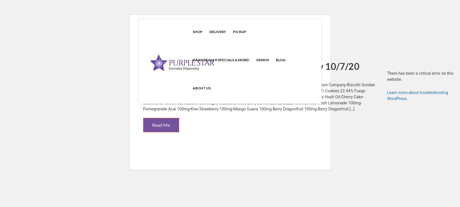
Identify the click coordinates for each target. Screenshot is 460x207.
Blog (280, 60)
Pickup (239, 32)
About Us (202, 88)
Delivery (217, 32)
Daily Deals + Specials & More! (221, 60)
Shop (197, 32)
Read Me (161, 125)
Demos (262, 60)
